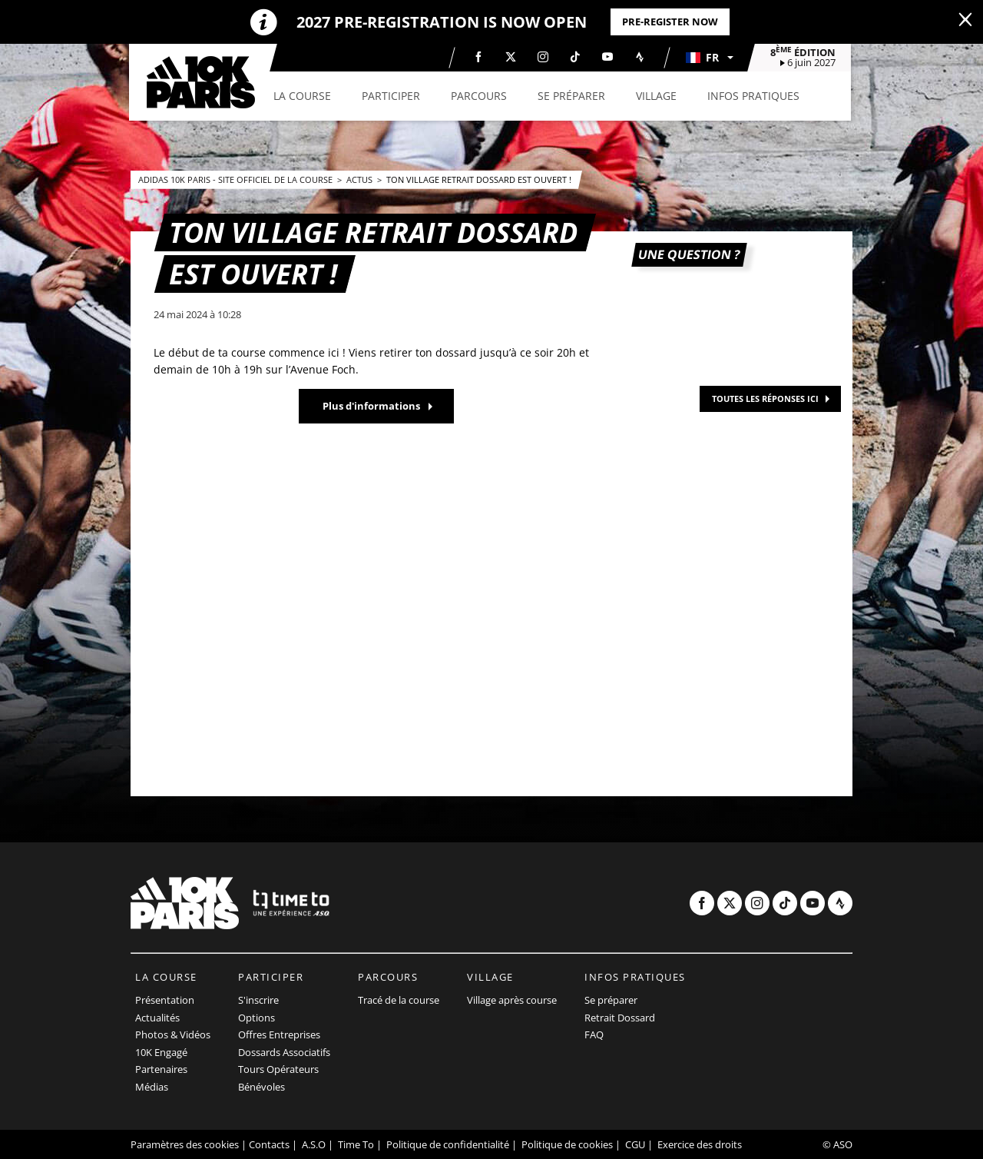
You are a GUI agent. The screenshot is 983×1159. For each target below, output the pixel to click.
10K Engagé (161, 1052)
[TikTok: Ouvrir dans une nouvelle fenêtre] (576, 56)
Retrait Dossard (619, 1018)
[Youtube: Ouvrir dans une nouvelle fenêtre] (609, 56)
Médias (151, 1087)
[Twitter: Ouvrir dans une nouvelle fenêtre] (512, 56)
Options (256, 1018)
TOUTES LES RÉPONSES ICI (765, 398)
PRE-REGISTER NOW (670, 21)
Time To (356, 1144)
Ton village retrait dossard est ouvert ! (478, 179)
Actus (360, 179)
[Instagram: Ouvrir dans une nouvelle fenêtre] (544, 56)
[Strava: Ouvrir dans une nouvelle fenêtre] (641, 56)
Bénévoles (261, 1087)
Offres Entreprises (279, 1034)
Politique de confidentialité (447, 1144)
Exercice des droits (699, 1144)
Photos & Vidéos (172, 1034)
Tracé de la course (398, 1000)
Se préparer (610, 1000)
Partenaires (161, 1069)
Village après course (512, 1000)
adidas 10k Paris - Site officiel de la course (236, 179)
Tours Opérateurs (278, 1069)
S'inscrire (258, 1000)
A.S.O (314, 1144)
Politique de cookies (567, 1144)
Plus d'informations (371, 406)
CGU (635, 1144)
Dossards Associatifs (284, 1052)
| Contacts (265, 1144)
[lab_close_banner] (965, 20)
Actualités (157, 1018)
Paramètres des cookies (185, 1144)
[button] (710, 57)
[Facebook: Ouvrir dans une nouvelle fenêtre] (480, 56)
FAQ (594, 1034)
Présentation (164, 1000)
